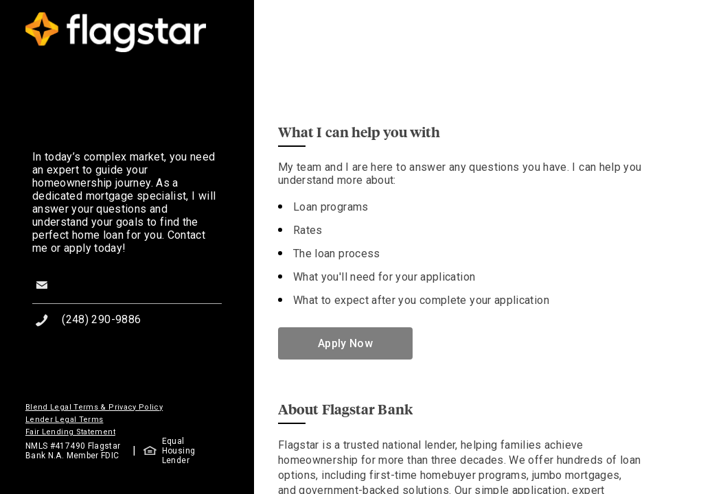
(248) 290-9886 (101, 319)
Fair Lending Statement (70, 431)
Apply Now (345, 343)
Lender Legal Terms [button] (64, 419)
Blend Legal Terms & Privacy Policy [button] (94, 407)
